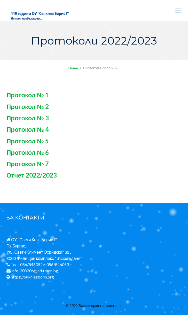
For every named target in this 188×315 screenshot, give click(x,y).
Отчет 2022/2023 (31, 175)
